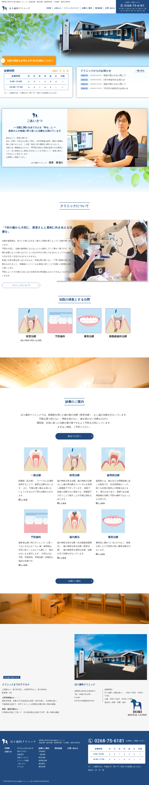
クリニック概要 (23, 760)
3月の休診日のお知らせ (114, 79)
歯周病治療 (43, 760)
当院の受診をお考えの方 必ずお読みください (30, 60)
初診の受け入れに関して (114, 75)
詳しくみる (23, 500)
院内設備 (98, 8)
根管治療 (42, 757)
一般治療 (42, 754)
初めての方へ (74, 436)
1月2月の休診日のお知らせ (115, 88)
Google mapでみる (11, 677)
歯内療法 (42, 764)
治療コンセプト (23, 757)
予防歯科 (60, 336)
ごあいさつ (21, 764)
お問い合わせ (110, 8)
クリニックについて (71, 8)
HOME (48, 8)
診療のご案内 (87, 8)
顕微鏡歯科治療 (118, 336)
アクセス (20, 767)
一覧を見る (140, 71)
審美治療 (89, 336)
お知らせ (57, 8)
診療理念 (20, 754)
